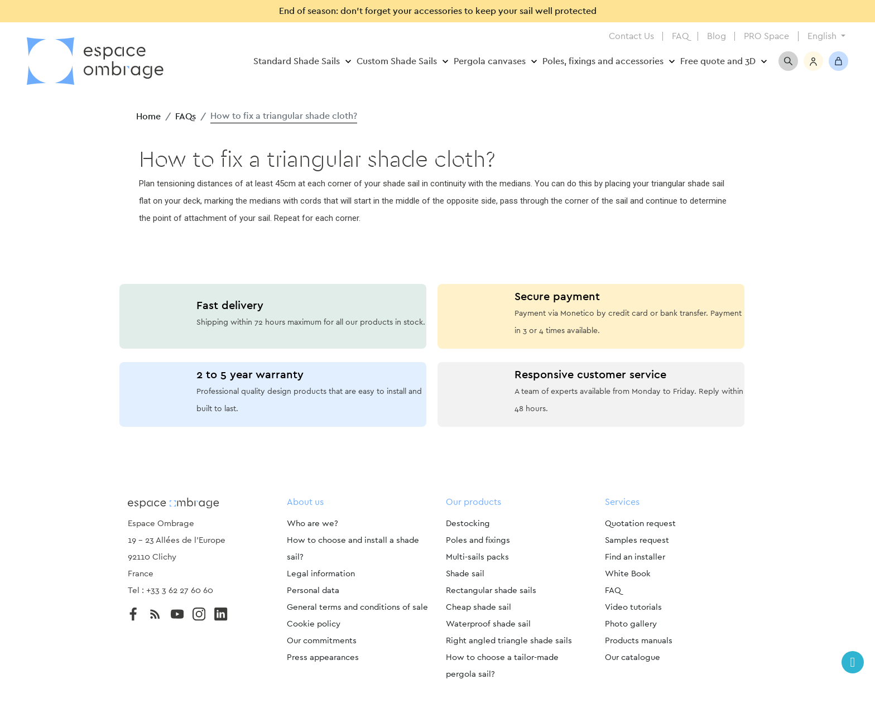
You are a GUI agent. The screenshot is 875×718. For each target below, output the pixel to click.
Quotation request (640, 523)
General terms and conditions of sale (357, 607)
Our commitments (322, 641)
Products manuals (638, 641)
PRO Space (766, 36)
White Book (628, 574)
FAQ (680, 36)
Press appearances (323, 657)
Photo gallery (631, 624)
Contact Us (631, 36)
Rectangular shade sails (491, 590)
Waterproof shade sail (488, 624)
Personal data (313, 590)
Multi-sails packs (477, 557)
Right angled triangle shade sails (509, 641)
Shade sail (465, 574)
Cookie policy (313, 624)
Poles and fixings (478, 540)
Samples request (637, 540)
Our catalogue (632, 657)
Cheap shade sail (478, 607)
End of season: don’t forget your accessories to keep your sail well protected (438, 11)
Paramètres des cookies (437, 700)
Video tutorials (633, 607)
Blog (716, 36)
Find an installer (635, 557)
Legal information (321, 574)
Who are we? (312, 523)
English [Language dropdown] (823, 36)
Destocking (468, 523)
